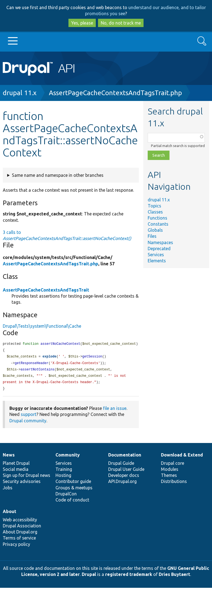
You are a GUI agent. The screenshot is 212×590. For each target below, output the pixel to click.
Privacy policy (16, 546)
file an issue (114, 410)
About (9, 513)
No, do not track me (121, 22)
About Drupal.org (20, 534)
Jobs (7, 489)
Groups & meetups (73, 489)
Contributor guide (73, 483)
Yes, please (82, 22)
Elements (157, 260)
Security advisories (22, 483)
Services (156, 254)
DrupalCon (66, 495)
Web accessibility (20, 521)
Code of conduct (72, 502)
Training (63, 471)
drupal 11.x (19, 93)
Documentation (124, 457)
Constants (158, 223)
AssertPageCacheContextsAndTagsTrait (46, 289)
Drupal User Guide (126, 471)
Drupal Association (22, 527)
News (9, 457)
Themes (169, 477)
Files (152, 236)
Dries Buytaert (174, 576)
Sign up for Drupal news (26, 477)
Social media (15, 471)
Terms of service (19, 540)
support (28, 416)
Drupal (89, 576)
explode (49, 357)
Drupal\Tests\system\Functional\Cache (42, 326)
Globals (155, 230)
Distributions (174, 483)
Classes (155, 211)
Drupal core (172, 465)
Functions (157, 217)
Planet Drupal (16, 465)
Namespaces (160, 242)
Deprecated (159, 248)
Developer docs (123, 477)
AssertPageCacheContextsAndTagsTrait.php (115, 93)
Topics (154, 205)
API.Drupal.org (122, 483)
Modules (169, 471)
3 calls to (67, 235)
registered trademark (128, 576)
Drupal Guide (121, 465)
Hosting (63, 477)
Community (67, 457)
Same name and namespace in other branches (58, 175)
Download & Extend (182, 457)
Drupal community (27, 422)
